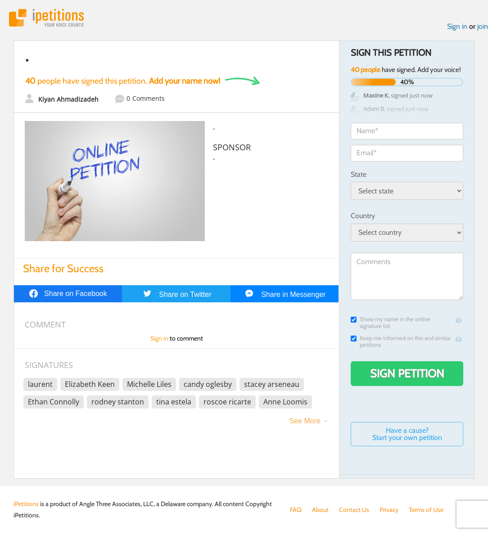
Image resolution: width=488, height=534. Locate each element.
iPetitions (46, 18)
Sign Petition (407, 373)
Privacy (389, 510)
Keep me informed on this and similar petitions (401, 341)
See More (305, 421)
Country (363, 215)
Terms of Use (426, 510)
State (358, 174)
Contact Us (354, 510)
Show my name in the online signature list (390, 322)
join (482, 26)
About (320, 510)
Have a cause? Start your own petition (407, 434)
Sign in (457, 26)
